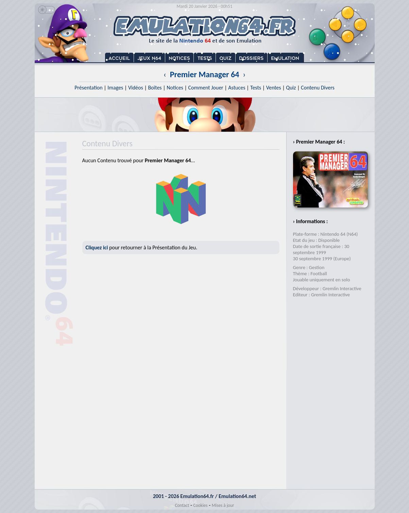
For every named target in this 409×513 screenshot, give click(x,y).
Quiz (291, 87)
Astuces (236, 87)
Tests (255, 87)
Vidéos (135, 87)
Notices (175, 87)
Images (115, 87)
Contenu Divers (318, 87)
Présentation (88, 87)
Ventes (273, 87)
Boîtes (154, 87)
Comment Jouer (205, 87)
